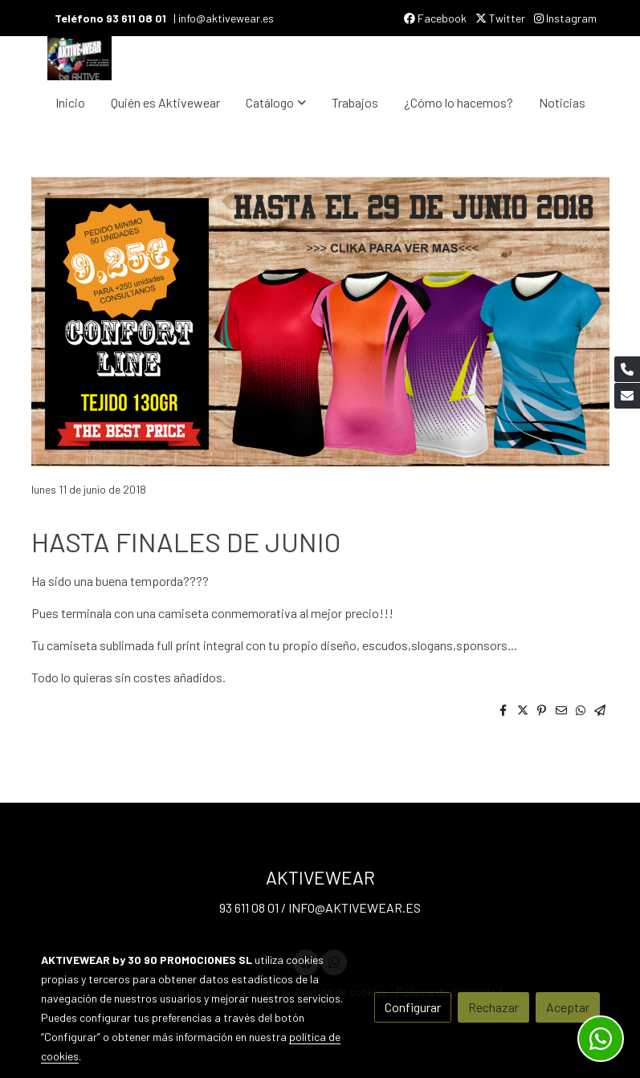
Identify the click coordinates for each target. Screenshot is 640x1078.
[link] (79, 58)
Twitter (500, 18)
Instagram (565, 18)
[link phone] (627, 369)
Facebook (435, 18)
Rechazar (493, 1007)
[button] (276, 102)
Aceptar (567, 1007)
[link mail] (627, 396)
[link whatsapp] (600, 1038)
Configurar (413, 1007)
